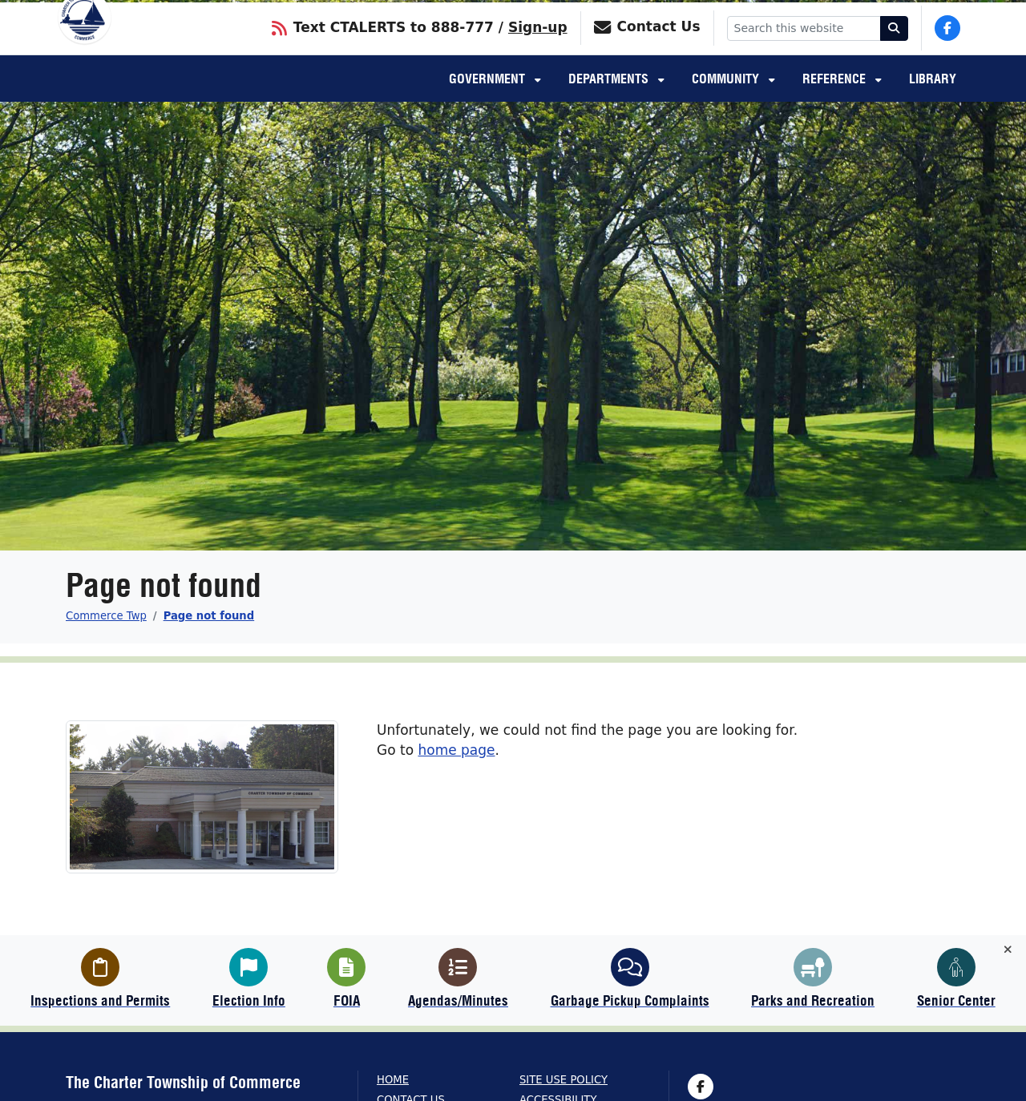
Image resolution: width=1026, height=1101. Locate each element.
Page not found (209, 616)
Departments (610, 101)
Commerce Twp (106, 616)
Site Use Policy (563, 1080)
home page (456, 750)
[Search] (894, 48)
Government (488, 101)
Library (932, 101)
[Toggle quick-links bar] (1008, 950)
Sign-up (538, 47)
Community (727, 101)
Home (393, 1080)
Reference (835, 101)
